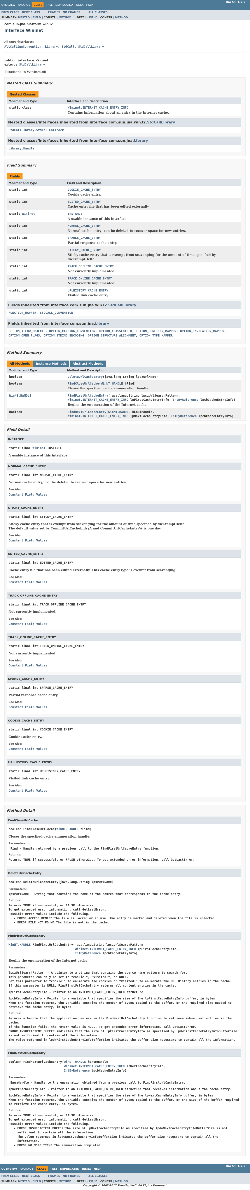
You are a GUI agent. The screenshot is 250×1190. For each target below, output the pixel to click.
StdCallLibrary (91, 46)
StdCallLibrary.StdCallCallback (36, 130)
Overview (8, 4)
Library (51, 46)
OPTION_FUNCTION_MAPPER (156, 331)
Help (89, 4)
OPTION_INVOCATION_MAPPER (202, 331)
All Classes (98, 12)
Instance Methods (51, 363)
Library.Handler (22, 148)
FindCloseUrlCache (83, 383)
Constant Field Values (28, 494)
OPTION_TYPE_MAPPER (156, 335)
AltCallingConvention (22, 46)
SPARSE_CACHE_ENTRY (84, 237)
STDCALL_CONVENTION (56, 312)
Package (24, 4)
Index (79, 4)
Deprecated (64, 4)
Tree (49, 4)
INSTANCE (75, 213)
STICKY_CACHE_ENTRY (84, 250)
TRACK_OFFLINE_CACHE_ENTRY (91, 266)
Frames (54, 12)
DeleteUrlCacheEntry (85, 376)
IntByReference (186, 399)
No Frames (71, 12)
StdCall (67, 46)
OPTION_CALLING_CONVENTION (72, 331)
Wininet (28, 213)
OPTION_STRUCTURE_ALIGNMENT (112, 335)
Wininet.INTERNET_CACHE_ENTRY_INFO (98, 107)
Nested (24, 17)
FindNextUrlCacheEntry (87, 412)
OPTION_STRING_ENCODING (64, 335)
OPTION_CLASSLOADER (115, 331)
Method (65, 17)
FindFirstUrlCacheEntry (88, 395)
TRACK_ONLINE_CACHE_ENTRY (90, 278)
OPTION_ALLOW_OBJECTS (27, 331)
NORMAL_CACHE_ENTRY (84, 225)
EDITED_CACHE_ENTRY (84, 201)
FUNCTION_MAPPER (22, 312)
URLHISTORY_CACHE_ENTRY (88, 290)
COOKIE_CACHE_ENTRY (84, 189)
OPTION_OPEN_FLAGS (24, 335)
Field (37, 17)
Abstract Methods (88, 363)
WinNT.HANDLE (112, 383)
